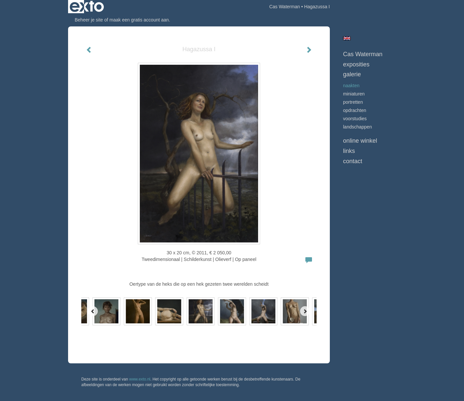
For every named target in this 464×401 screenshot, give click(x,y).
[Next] (305, 311)
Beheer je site (89, 19)
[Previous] (93, 311)
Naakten (351, 85)
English (347, 38)
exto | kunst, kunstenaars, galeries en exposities (86, 6)
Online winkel (360, 140)
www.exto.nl (139, 379)
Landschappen (357, 126)
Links (349, 151)
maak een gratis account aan (139, 19)
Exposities (356, 64)
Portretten (353, 102)
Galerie (352, 74)
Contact (352, 161)
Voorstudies (355, 118)
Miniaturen (354, 93)
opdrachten (354, 110)
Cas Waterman (284, 6)
